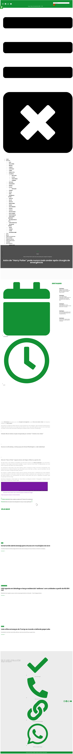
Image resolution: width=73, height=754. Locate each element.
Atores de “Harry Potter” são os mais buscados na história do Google (18, 492)
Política (2, 626)
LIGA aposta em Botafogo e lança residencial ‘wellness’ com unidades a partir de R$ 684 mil (35, 589)
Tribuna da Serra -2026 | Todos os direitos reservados (36, 752)
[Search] (54, 5)
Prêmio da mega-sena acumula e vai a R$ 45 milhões (64, 320)
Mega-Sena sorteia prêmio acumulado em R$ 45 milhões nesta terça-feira (64, 291)
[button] (1, 7)
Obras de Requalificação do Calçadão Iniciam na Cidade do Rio (65, 313)
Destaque (61, 288)
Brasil (2, 543)
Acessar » (3, 551)
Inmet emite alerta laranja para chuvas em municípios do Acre (25, 546)
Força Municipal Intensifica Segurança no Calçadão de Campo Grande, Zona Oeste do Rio (65, 298)
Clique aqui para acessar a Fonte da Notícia (10, 494)
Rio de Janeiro (4, 585)
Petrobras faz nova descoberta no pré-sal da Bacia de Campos (65, 305)
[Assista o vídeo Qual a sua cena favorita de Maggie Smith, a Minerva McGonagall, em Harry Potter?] (24, 486)
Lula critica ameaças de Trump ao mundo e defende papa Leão (25, 629)
